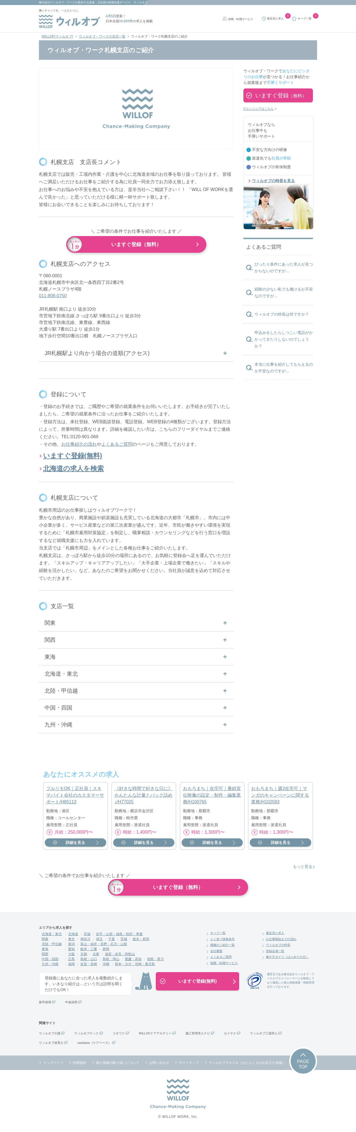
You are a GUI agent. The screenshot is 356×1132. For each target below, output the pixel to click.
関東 (45, 941)
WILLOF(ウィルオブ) (57, 36)
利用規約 (79, 1064)
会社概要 (216, 952)
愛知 (71, 951)
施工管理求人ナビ (198, 1035)
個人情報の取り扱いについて (117, 1064)
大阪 (71, 956)
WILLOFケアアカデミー (155, 1035)
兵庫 (96, 956)
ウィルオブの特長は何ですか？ (281, 314)
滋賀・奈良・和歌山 (120, 956)
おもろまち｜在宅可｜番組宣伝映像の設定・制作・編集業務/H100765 (212, 797)
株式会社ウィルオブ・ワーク (57, 2)
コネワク (119, 1035)
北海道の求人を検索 (73, 470)
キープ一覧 (218, 934)
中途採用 (71, 1003)
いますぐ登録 (280, 95)
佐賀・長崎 (88, 966)
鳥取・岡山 (111, 961)
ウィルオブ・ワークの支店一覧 (102, 36)
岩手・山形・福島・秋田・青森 (119, 936)
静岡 (106, 951)
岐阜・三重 (88, 951)
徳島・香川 (155, 961)
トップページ (53, 1064)
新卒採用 (45, 1003)
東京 (71, 941)
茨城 (123, 941)
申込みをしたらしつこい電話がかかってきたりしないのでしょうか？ (283, 339)
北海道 (73, 936)
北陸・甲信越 (52, 946)
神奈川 (85, 941)
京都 (83, 956)
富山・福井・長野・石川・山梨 (103, 946)
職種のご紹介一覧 (222, 946)
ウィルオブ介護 (49, 1035)
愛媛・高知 (133, 961)
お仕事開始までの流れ (281, 940)
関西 (45, 956)
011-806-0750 (53, 297)
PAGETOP (303, 1066)
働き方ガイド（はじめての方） (287, 958)
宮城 (87, 936)
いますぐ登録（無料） (136, 244)
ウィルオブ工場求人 (264, 1035)
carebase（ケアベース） (94, 1044)
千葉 (111, 941)
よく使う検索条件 (222, 940)
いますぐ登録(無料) (72, 457)
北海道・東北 (52, 936)
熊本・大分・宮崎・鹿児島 (135, 966)
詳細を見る (75, 844)
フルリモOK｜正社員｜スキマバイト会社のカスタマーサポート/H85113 (75, 797)
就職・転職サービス (240, 19)
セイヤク (230, 1035)
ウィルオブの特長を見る (273, 181)
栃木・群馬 (141, 941)
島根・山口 (88, 961)
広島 (71, 961)
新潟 (71, 946)
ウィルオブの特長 (278, 946)
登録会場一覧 (275, 952)
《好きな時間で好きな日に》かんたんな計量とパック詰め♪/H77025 (143, 797)
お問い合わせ (159, 1064)
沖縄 (106, 966)
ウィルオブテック (86, 1035)
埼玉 (99, 941)
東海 (45, 951)
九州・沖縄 (50, 966)
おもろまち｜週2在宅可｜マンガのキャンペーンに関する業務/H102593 (280, 797)
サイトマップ (189, 1064)
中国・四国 (50, 961)
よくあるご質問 (116, 446)
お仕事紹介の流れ (79, 446)
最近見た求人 (275, 934)
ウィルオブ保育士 (51, 1044)
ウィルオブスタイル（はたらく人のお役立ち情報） (247, 1064)
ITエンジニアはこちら (258, 108)
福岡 (71, 966)
